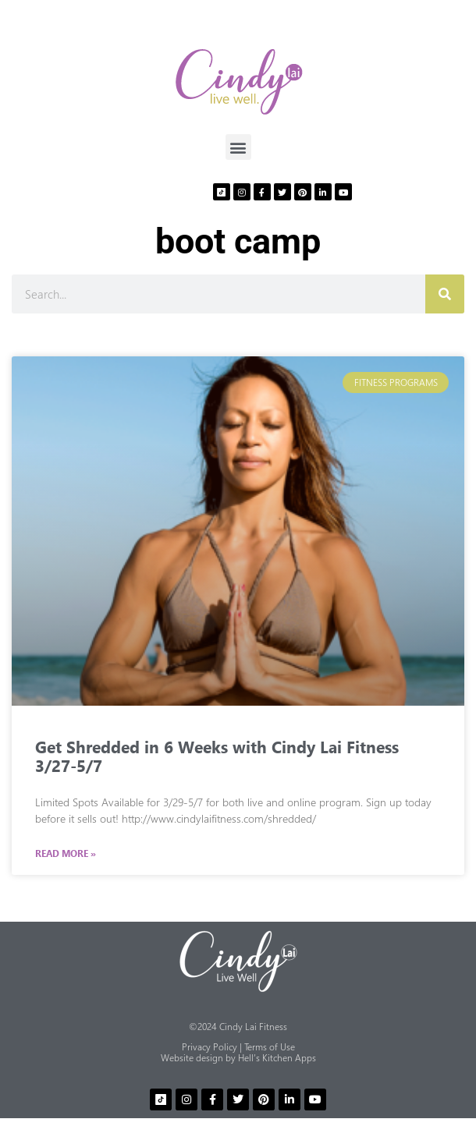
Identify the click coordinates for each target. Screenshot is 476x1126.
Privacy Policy (209, 1047)
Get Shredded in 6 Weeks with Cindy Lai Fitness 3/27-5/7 (217, 756)
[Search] (444, 293)
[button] (238, 147)
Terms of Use (269, 1047)
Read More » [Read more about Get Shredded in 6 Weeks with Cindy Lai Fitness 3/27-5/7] (65, 853)
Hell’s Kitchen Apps (277, 1058)
